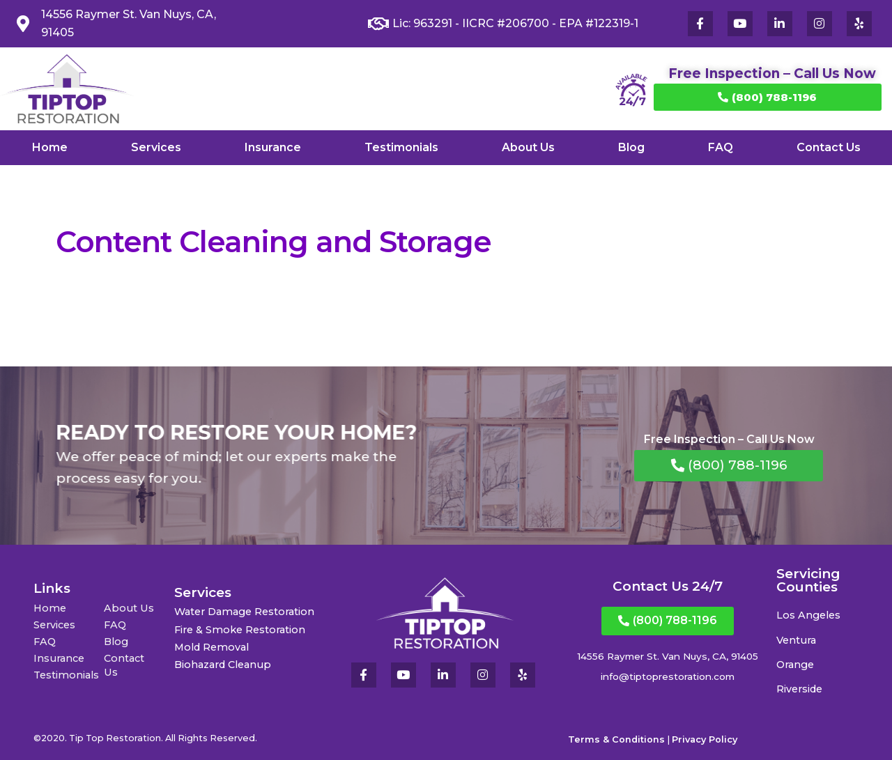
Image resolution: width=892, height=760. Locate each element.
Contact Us (829, 147)
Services (156, 147)
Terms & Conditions (616, 739)
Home (50, 147)
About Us (528, 147)
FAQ (720, 147)
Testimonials (401, 147)
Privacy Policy (704, 739)
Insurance (273, 147)
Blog (631, 147)
